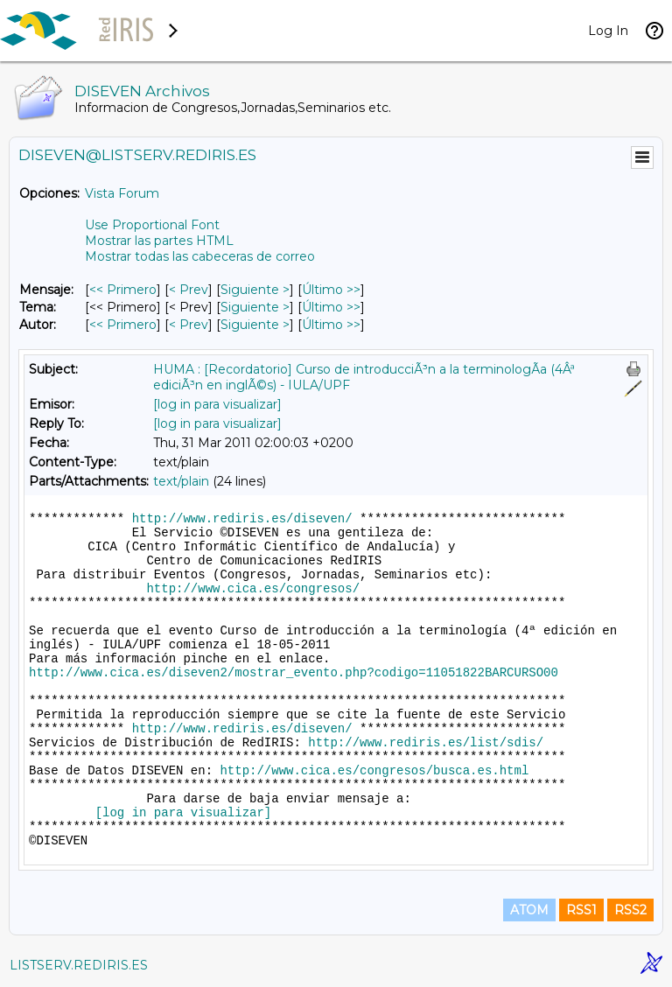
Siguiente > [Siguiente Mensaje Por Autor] (255, 324)
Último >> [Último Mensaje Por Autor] (331, 324)
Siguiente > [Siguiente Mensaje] (255, 290)
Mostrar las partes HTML (159, 240)
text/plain (181, 481)
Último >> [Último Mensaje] (331, 290)
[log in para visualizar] (217, 404)
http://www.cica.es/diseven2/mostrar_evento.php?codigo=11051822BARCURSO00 (293, 673)
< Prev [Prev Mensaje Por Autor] (188, 324)
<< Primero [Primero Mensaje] (123, 290)
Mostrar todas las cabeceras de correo (200, 256)
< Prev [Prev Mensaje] (188, 290)
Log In (608, 30)
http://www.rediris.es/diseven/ (242, 519)
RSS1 (581, 910)
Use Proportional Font (152, 225)
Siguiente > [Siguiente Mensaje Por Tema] (255, 307)
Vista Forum (122, 193)
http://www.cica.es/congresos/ (253, 589)
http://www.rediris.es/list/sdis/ (425, 743)
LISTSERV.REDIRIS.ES (79, 965)
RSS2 (630, 910)
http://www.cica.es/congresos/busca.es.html (374, 771)
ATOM (529, 910)
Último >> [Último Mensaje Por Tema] (331, 307)
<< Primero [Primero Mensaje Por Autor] (123, 324)
